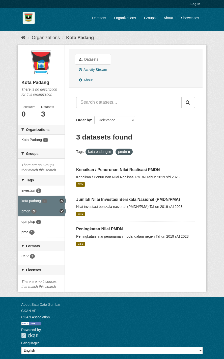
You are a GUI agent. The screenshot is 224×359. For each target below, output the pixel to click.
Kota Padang (80, 37)
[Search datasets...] (129, 102)
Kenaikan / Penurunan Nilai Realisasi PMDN (118, 170)
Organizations (125, 18)
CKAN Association (35, 317)
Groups (150, 18)
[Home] (23, 37)
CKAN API (29, 311)
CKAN (29, 335)
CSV (80, 184)
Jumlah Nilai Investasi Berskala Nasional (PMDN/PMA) (128, 199)
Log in (195, 4)
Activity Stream (93, 70)
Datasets (99, 18)
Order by (83, 120)
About (168, 18)
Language (29, 343)
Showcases (190, 18)
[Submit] (188, 102)
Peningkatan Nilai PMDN (99, 229)
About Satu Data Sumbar (41, 304)
